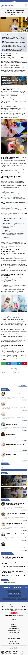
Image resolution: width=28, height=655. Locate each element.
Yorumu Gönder (23, 385)
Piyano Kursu (14, 617)
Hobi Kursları (3, 17)
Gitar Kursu (14, 619)
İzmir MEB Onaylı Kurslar (14, 633)
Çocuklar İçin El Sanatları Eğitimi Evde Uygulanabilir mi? (13, 49)
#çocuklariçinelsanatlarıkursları (14, 593)
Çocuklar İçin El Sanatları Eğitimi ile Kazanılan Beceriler (13, 38)
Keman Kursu (14, 621)
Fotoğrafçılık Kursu (14, 624)
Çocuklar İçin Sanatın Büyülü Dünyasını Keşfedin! (12, 50)
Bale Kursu (14, 622)
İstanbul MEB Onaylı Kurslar (14, 630)
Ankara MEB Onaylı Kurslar (14, 632)
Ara (14, 470)
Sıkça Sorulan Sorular (14, 641)
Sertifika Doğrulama (14, 639)
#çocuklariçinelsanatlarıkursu (14, 590)
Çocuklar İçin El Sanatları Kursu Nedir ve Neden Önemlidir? (13, 37)
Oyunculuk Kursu (14, 626)
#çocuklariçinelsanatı (22, 598)
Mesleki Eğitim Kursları (14, 643)
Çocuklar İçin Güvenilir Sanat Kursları (10, 45)
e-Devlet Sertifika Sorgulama (14, 638)
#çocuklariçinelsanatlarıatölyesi (9, 598)
